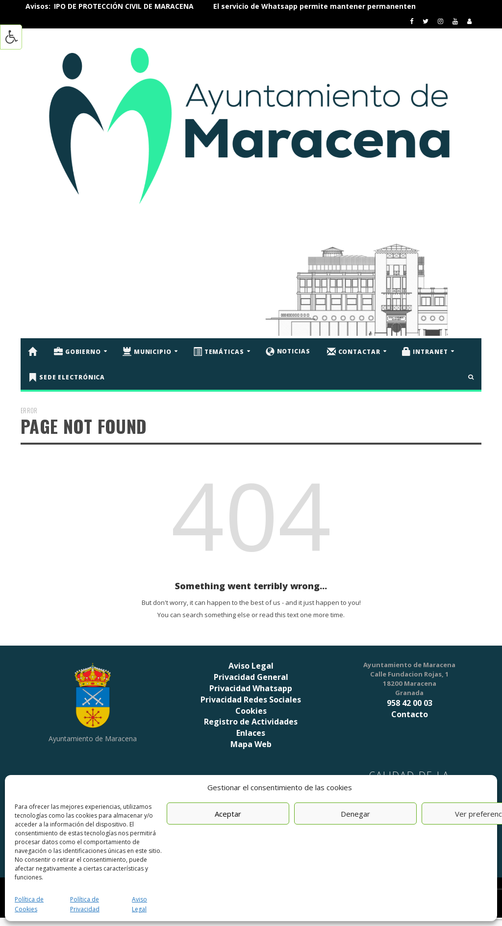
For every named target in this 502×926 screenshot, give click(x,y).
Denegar (355, 814)
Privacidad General (251, 677)
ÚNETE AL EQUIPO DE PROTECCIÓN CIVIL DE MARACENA (120, 6)
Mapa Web (251, 744)
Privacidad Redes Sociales (251, 699)
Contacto (409, 714)
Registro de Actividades (251, 721)
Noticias (288, 351)
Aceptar (228, 814)
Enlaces (250, 732)
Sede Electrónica (66, 377)
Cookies (251, 710)
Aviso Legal (251, 665)
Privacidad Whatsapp (250, 688)
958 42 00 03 (409, 703)
